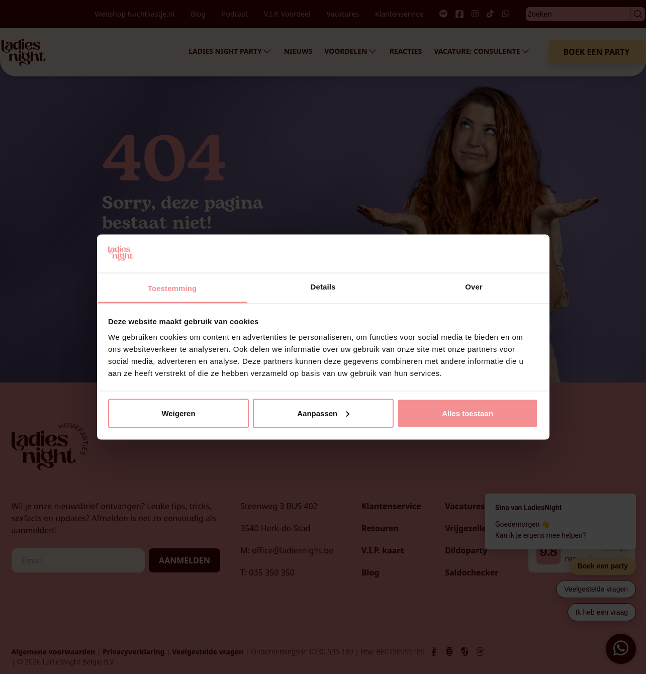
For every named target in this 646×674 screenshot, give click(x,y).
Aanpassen (323, 413)
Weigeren (178, 413)
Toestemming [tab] (172, 288)
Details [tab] (323, 286)
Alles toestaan (467, 413)
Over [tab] (474, 286)
